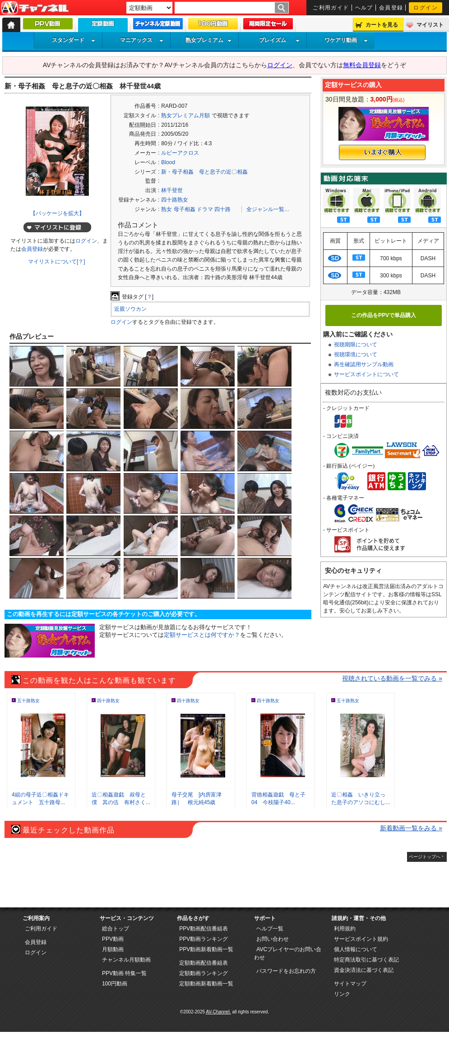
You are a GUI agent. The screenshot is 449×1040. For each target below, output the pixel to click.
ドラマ (205, 209)
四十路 (222, 209)
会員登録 (391, 8)
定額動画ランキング (203, 973)
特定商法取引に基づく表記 (366, 960)
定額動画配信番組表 (203, 963)
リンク (342, 994)
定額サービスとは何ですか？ (202, 634)
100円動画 (114, 983)
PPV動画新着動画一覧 (206, 949)
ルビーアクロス (180, 153)
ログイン (425, 8)
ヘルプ (364, 8)
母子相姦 (184, 209)
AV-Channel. (218, 1011)
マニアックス (141, 40)
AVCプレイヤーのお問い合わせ (287, 953)
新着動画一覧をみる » (411, 828)
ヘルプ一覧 (269, 928)
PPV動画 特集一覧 (124, 973)
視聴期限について (355, 344)
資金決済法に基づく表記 (363, 970)
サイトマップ (350, 983)
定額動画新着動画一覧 (206, 983)
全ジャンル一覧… (268, 209)
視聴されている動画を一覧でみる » (392, 678)
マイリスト (430, 25)
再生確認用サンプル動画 (363, 364)
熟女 (166, 209)
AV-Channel (35, 8)
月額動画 (113, 949)
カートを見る (382, 25)
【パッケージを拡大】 (57, 213)
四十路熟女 (174, 200)
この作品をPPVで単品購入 (383, 315)
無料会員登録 (362, 65)
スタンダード (73, 40)
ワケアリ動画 (346, 40)
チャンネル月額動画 (126, 960)
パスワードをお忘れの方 (286, 971)
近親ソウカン (130, 309)
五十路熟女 (28, 700)
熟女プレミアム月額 (185, 115)
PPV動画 (113, 939)
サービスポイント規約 (361, 939)
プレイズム (279, 40)
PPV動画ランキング (203, 939)
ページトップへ (424, 856)
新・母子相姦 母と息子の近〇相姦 (204, 172)
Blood (168, 162)
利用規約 (345, 928)
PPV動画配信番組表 (203, 928)
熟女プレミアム (208, 40)
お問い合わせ (272, 939)
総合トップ (115, 928)
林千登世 (172, 190)
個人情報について (355, 949)
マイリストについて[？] (56, 261)
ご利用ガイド (331, 8)
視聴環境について (355, 354)
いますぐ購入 (382, 152)
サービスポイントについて (366, 374)
